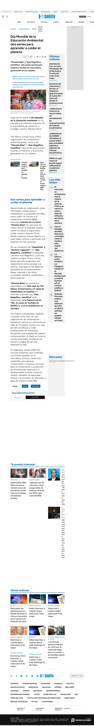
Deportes (37, 691)
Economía (31, 22)
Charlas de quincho (31, 11)
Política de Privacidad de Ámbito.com (43, 698)
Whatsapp (38, 676)
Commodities (64, 361)
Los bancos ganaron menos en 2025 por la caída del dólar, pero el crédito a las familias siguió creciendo (56, 650)
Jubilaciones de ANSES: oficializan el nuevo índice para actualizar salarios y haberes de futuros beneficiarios (56, 143)
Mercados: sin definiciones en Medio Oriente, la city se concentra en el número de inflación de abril (19, 615)
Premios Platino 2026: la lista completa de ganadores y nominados (25, 170)
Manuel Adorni (45, 11)
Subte (55, 11)
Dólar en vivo (18, 11)
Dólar (19, 22)
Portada (14, 684)
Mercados (33, 687)
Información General (20, 694)
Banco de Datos (18, 687)
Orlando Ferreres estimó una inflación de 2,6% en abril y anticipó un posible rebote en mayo (58, 307)
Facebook (16, 676)
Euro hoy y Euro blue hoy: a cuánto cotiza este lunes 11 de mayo (18, 661)
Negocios (68, 22)
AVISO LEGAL (69, 698)
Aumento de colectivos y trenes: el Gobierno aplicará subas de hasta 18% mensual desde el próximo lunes (56, 93)
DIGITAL (21, 709)
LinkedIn (27, 676)
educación (35, 386)
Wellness (69, 687)
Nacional (15, 691)
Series (34, 29)
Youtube (32, 676)
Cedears (71, 361)
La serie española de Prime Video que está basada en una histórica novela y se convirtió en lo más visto (29, 84)
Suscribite (35, 397)
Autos (37, 694)
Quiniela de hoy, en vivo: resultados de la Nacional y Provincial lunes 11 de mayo (55, 71)
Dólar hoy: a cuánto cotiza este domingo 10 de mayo (37, 661)
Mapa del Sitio (17, 698)
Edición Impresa (53, 691)
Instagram (21, 676)
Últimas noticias (29, 684)
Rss (76, 694)
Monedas (52, 361)
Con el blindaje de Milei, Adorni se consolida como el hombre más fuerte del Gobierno (59, 238)
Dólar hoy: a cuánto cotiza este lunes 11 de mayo (55, 612)
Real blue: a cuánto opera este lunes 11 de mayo (18, 644)
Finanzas (44, 22)
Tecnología (65, 694)
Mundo (26, 691)
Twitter (12, 676)
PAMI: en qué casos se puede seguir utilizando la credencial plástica (55, 164)
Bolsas (57, 361)
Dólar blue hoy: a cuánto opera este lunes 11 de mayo (37, 612)
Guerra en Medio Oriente (79, 11)
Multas (34, 702)
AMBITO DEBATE (62, 709)
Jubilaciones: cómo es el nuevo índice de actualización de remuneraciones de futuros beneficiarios (57, 118)
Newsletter (89, 21)
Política (56, 22)
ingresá (89, 16)
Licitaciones (47, 702)
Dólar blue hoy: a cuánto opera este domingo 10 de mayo (37, 644)
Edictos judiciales (19, 702)
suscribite (83, 16)
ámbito (13, 29)
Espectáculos (24, 29)
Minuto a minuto (18, 606)
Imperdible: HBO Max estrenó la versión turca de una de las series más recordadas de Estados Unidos (18, 490)
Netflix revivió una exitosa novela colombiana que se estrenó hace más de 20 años (29, 77)
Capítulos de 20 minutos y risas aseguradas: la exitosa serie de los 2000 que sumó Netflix (36, 489)
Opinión (81, 22)
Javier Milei (64, 11)
